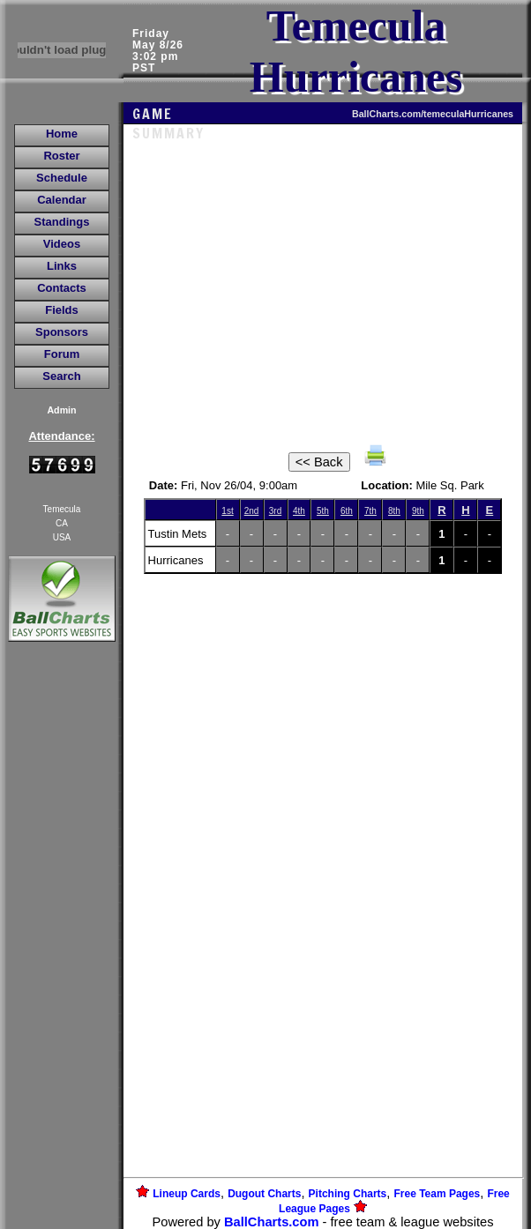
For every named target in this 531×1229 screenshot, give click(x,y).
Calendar (61, 199)
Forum (61, 354)
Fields (62, 310)
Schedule (61, 177)
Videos (61, 243)
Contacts (61, 287)
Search (61, 376)
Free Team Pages (436, 1194)
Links (62, 265)
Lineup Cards (187, 1194)
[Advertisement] (62, 949)
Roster (61, 155)
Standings (62, 221)
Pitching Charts (348, 1194)
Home (62, 133)
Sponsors (61, 332)
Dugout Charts (264, 1194)
